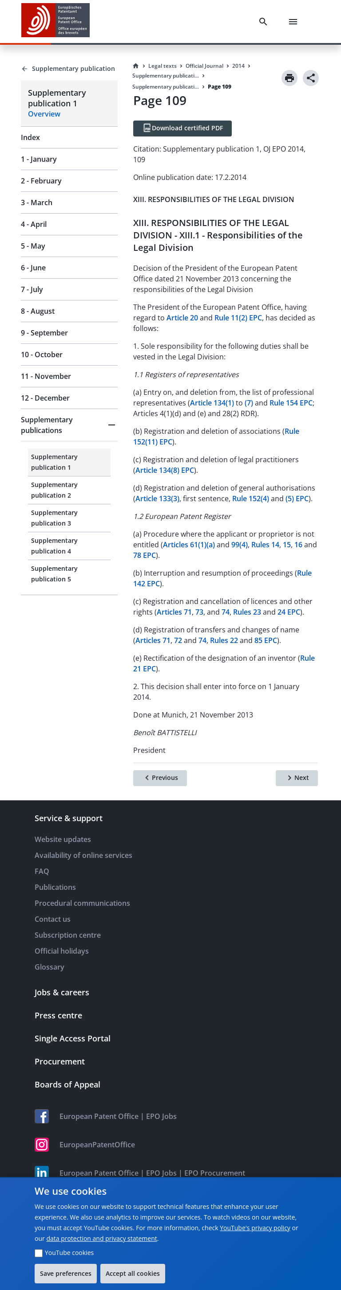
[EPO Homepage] (55, 21)
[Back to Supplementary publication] (69, 68)
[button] (69, 425)
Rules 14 (265, 545)
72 (178, 640)
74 (226, 612)
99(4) (239, 545)
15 (287, 545)
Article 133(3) (157, 498)
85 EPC (265, 640)
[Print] (289, 78)
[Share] (311, 78)
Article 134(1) (212, 403)
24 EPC (289, 612)
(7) (249, 403)
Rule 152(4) (250, 498)
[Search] (265, 22)
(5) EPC (297, 498)
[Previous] (160, 778)
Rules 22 (224, 640)
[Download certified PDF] (182, 128)
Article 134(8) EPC (164, 470)
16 (298, 545)
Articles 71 (174, 612)
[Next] (297, 778)
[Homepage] (135, 66)
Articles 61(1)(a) (189, 545)
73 (199, 612)
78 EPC (144, 555)
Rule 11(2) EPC (238, 318)
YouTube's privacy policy (255, 1228)
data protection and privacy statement (101, 1238)
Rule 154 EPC (291, 403)
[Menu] (294, 22)
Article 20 (182, 318)
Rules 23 (247, 612)
